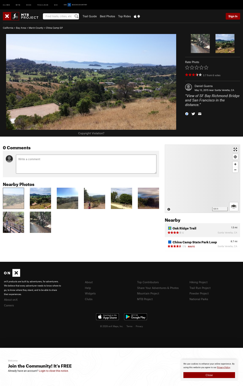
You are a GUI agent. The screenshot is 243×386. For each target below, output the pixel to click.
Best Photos (107, 16)
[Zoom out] (235, 169)
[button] (187, 113)
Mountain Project (148, 293)
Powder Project (199, 293)
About (89, 282)
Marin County (36, 27)
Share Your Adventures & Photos (158, 288)
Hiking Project (198, 282)
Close (209, 375)
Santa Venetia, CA (224, 90)
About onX (11, 299)
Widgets (90, 293)
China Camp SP (54, 27)
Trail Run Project (200, 288)
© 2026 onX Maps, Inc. (111, 326)
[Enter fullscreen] (235, 149)
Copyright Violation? (91, 133)
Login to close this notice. (54, 370)
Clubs (88, 299)
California (8, 27)
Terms (129, 326)
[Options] (234, 206)
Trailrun (42, 4)
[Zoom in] (235, 164)
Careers (9, 305)
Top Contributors (148, 282)
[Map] (202, 179)
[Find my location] (235, 157)
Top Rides (124, 16)
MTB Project (145, 299)
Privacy (139, 326)
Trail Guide (90, 16)
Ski (56, 4)
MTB (18, 4)
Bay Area (21, 27)
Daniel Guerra (204, 86)
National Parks (198, 299)
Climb (6, 4)
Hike (29, 4)
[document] (209, 370)
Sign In (232, 16)
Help (88, 288)
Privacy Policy (223, 367)
